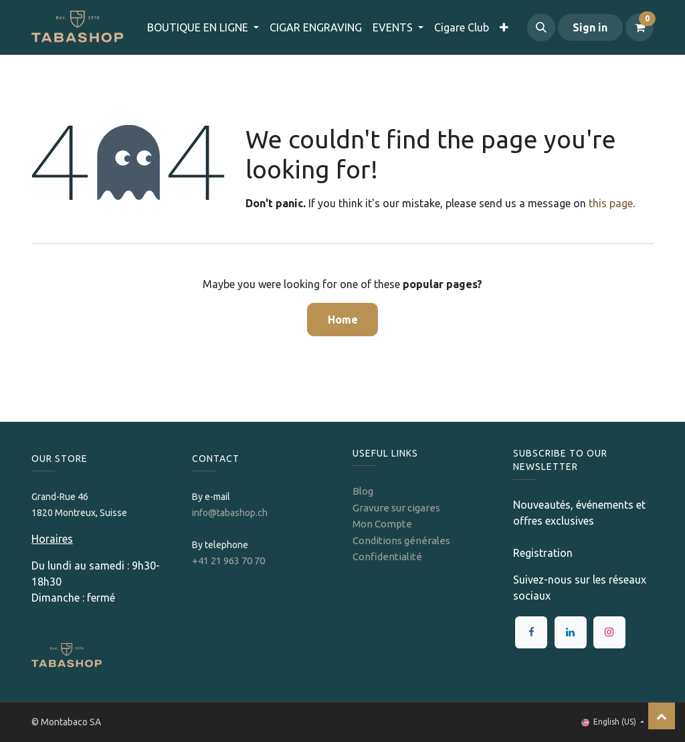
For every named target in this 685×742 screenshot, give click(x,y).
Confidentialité (387, 556)
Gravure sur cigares (396, 507)
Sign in (590, 27)
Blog (363, 491)
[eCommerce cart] (639, 27)
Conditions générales (401, 540)
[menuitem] (315, 27)
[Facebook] (531, 632)
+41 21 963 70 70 (228, 560)
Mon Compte (382, 523)
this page (611, 203)
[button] (541, 27)
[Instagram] (609, 632)
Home (343, 320)
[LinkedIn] (571, 632)
